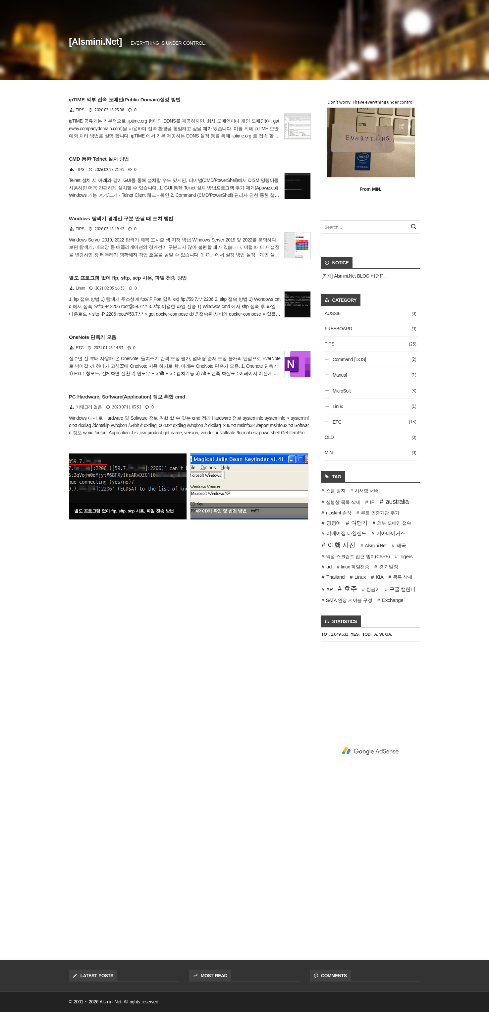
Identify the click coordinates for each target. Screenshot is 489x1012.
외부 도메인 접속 (394, 523)
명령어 (333, 523)
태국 (401, 545)
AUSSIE (370, 313)
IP (372, 502)
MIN (370, 453)
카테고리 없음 (89, 407)
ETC (80, 348)
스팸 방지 (335, 490)
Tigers (406, 556)
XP (329, 589)
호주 (350, 588)
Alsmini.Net (375, 545)
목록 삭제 (402, 577)
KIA (379, 577)
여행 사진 (341, 545)
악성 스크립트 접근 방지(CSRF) (358, 556)
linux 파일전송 (355, 566)
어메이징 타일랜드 (346, 533)
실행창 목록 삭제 (343, 502)
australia (397, 501)
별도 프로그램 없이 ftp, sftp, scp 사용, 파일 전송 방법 (128, 278)
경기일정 (388, 566)
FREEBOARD (370, 329)
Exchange (392, 600)
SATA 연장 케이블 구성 (349, 600)
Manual (373, 375)
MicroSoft (373, 391)
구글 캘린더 (402, 589)
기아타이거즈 (390, 533)
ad (329, 566)
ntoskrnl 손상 (338, 512)
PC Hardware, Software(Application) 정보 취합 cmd (127, 396)
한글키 (373, 589)
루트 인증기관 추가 (380, 512)
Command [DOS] (373, 359)
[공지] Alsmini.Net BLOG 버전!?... (354, 276)
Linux (80, 288)
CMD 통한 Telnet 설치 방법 (99, 159)
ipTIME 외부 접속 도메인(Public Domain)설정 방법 (125, 99)
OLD (370, 437)
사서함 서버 (367, 490)
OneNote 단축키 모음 (92, 337)
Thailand (335, 577)
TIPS (80, 110)
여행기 (359, 523)
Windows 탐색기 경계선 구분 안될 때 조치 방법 (121, 218)
